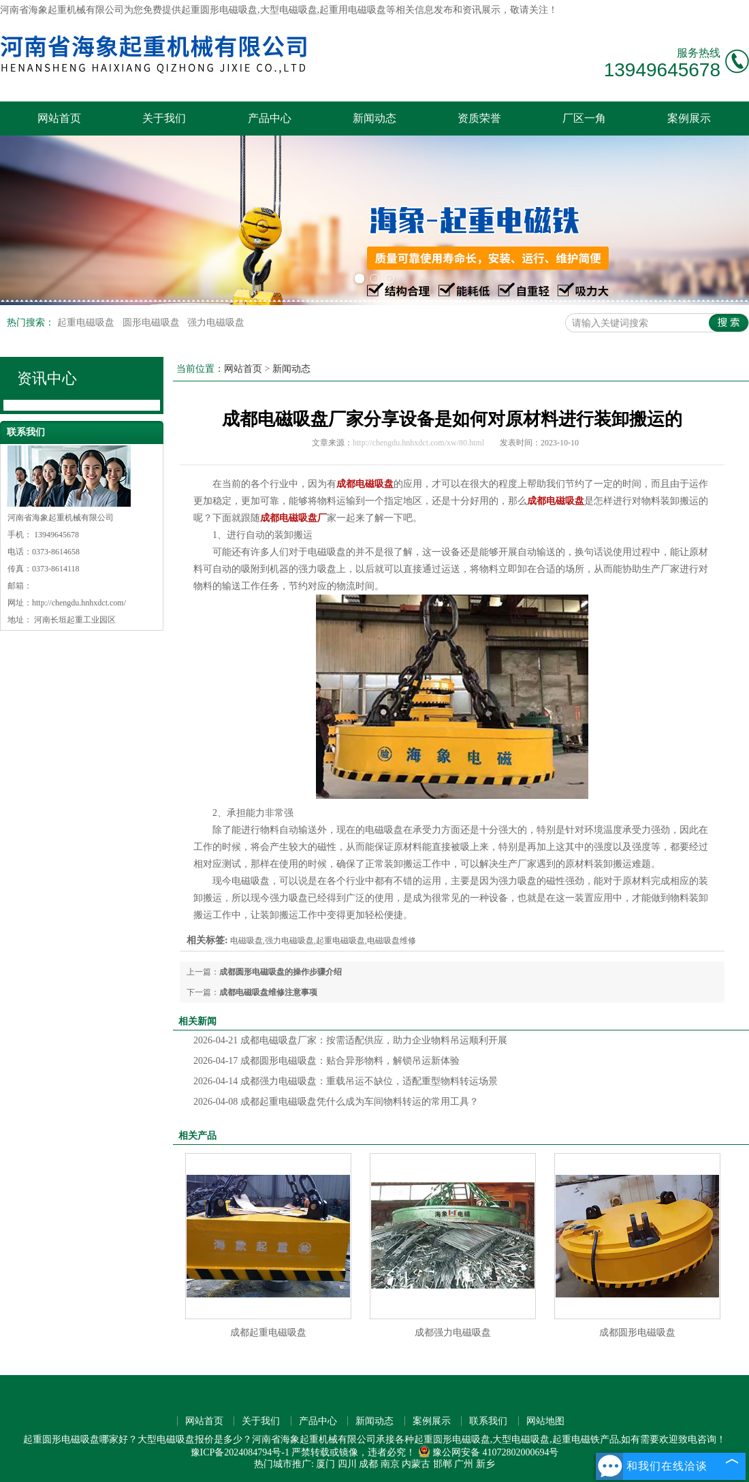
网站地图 (545, 1421)
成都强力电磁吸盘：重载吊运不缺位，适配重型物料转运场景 (345, 1081)
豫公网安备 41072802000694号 (488, 1452)
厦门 (325, 1464)
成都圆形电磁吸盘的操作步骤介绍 (280, 972)
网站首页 (59, 118)
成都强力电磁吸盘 (453, 1332)
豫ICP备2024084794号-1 (240, 1452)
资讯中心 (47, 378)
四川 (347, 1464)
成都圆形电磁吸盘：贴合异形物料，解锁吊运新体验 (326, 1061)
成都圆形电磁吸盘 (637, 1332)
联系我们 (488, 1421)
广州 (463, 1464)
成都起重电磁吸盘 (268, 1332)
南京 (390, 1464)
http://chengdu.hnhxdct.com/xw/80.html (418, 442)
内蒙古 (416, 1464)
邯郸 (442, 1464)
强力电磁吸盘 (215, 322)
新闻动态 (374, 118)
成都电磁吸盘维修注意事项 (268, 992)
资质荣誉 (479, 118)
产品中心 (269, 118)
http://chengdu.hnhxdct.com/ (79, 603)
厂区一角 (584, 118)
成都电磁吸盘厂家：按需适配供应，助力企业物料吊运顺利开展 (350, 1040)
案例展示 (689, 118)
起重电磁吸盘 (87, 322)
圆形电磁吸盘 (152, 322)
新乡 (485, 1464)
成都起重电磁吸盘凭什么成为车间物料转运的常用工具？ (336, 1102)
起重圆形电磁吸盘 (219, 10)
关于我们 (164, 118)
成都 (368, 1464)
